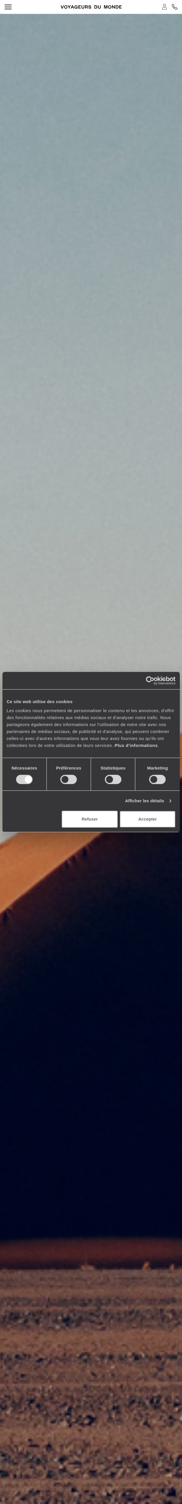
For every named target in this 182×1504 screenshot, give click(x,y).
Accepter (147, 819)
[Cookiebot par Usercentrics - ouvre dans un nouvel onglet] (150, 680)
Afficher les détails (144, 800)
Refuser (90, 819)
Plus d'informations (136, 745)
